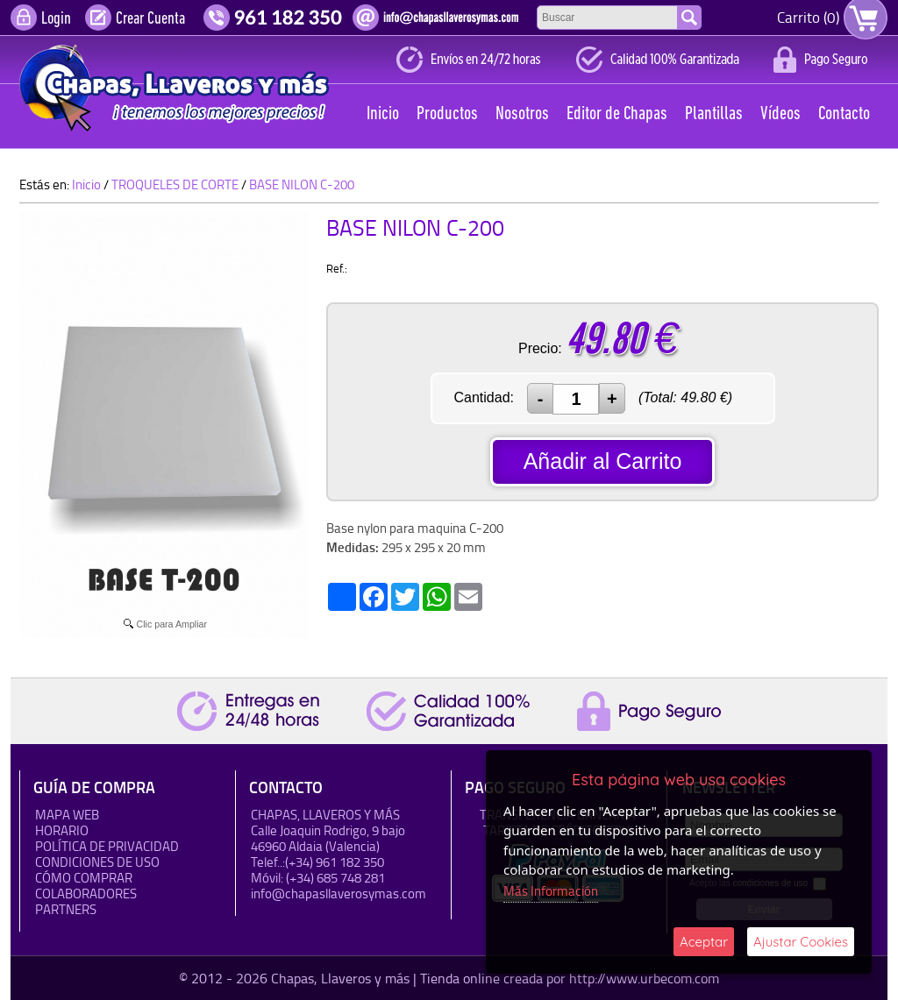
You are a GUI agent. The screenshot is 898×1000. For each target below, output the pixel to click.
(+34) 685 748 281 (335, 878)
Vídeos (780, 114)
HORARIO (62, 830)
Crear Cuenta (150, 19)
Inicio (383, 114)
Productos (447, 114)
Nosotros (522, 114)
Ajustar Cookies (800, 941)
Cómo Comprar (83, 878)
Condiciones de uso (97, 862)
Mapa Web (67, 814)
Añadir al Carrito (603, 461)
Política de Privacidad (107, 846)
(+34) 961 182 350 (334, 862)
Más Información (550, 891)
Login (56, 19)
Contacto (844, 114)
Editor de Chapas (617, 114)
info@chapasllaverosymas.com (338, 893)
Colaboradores (86, 893)
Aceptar (704, 941)
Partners (65, 909)
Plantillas (714, 114)
